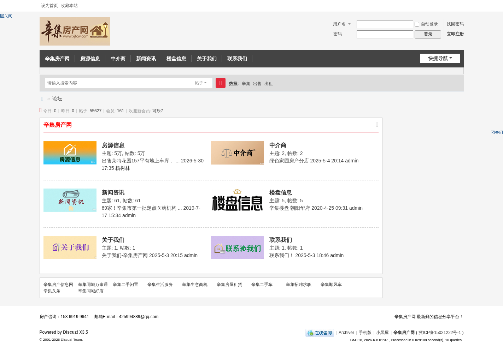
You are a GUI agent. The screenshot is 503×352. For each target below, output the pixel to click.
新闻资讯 (146, 58)
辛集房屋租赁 (229, 284)
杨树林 (122, 168)
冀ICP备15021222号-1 (440, 332)
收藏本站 (69, 5)
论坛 (57, 98)
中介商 (118, 58)
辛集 (246, 83)
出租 (268, 83)
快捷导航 (438, 58)
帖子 (199, 82)
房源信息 (90, 58)
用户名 (339, 24)
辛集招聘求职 (298, 284)
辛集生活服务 (160, 284)
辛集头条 (51, 290)
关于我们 (207, 58)
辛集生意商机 (194, 284)
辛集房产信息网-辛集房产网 (42, 99)
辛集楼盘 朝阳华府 (289, 208)
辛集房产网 (57, 58)
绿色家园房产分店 (289, 160)
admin (351, 160)
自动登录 (426, 24)
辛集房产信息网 (58, 284)
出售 (257, 83)
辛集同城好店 (91, 290)
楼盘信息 (176, 58)
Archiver (346, 332)
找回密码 (455, 24)
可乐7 (157, 110)
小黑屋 (382, 332)
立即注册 (455, 33)
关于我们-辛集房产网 (125, 255)
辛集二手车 (262, 284)
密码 (337, 33)
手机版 (365, 332)
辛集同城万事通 (93, 284)
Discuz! (70, 332)
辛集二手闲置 (125, 284)
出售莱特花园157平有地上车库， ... (141, 160)
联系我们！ (281, 255)
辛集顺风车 (331, 284)
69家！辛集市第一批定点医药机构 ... (142, 208)
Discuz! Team (71, 339)
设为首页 (49, 5)
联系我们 (237, 58)
